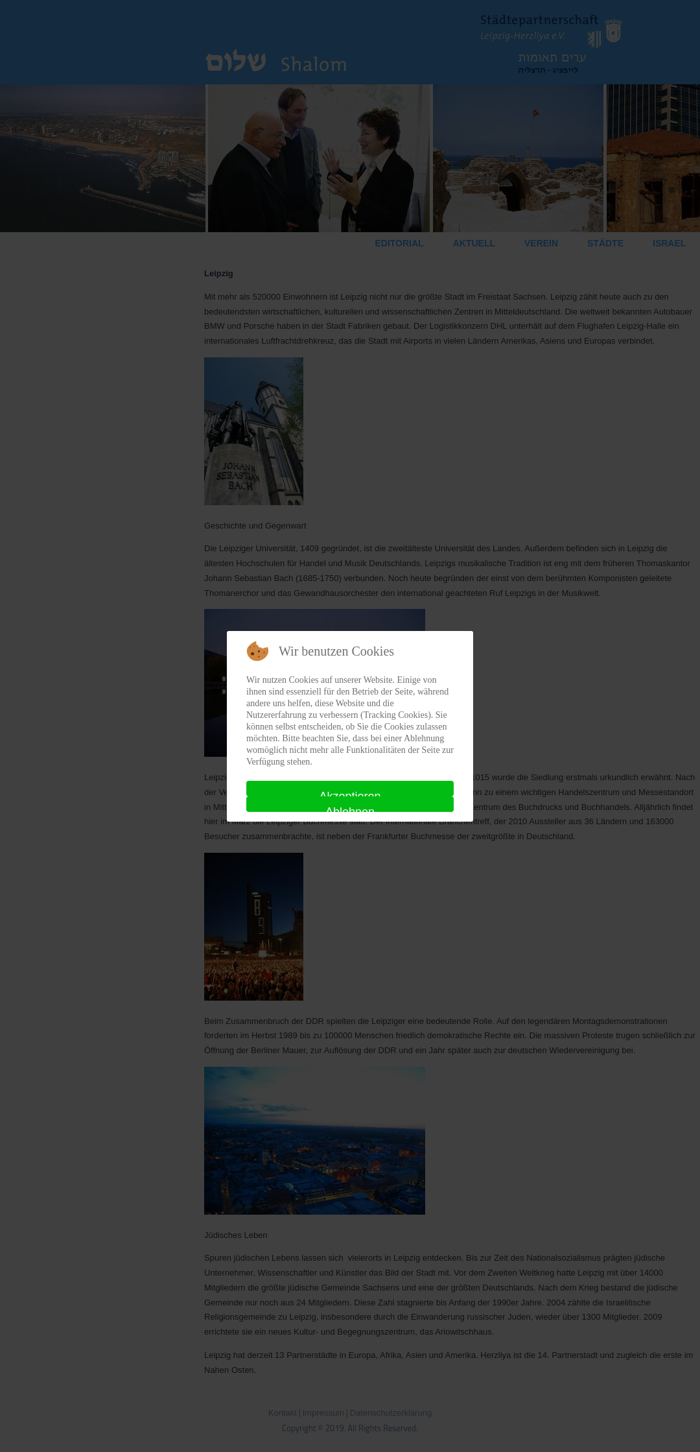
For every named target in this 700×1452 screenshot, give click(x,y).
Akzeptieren (349, 793)
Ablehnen (350, 808)
